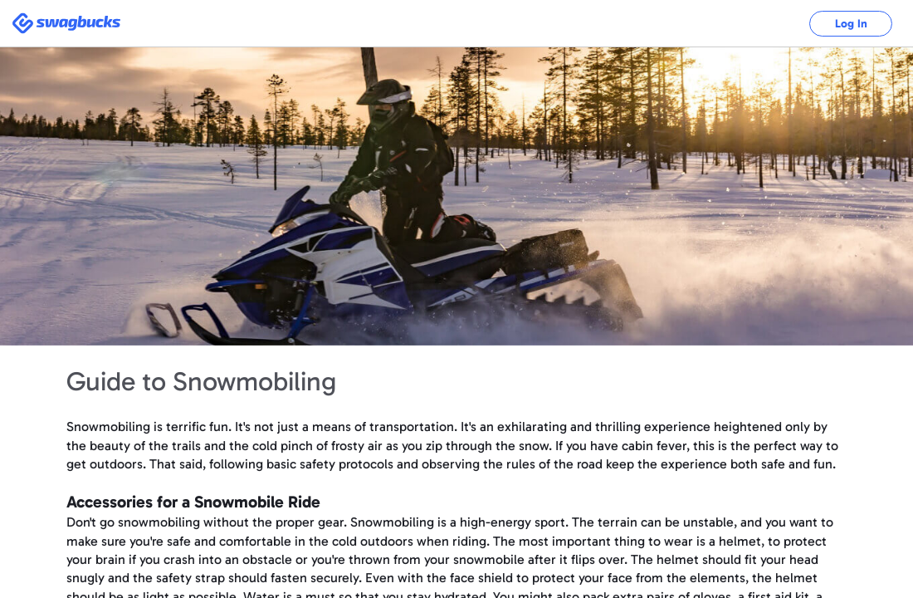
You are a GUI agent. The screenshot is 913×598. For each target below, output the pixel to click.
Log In (851, 24)
